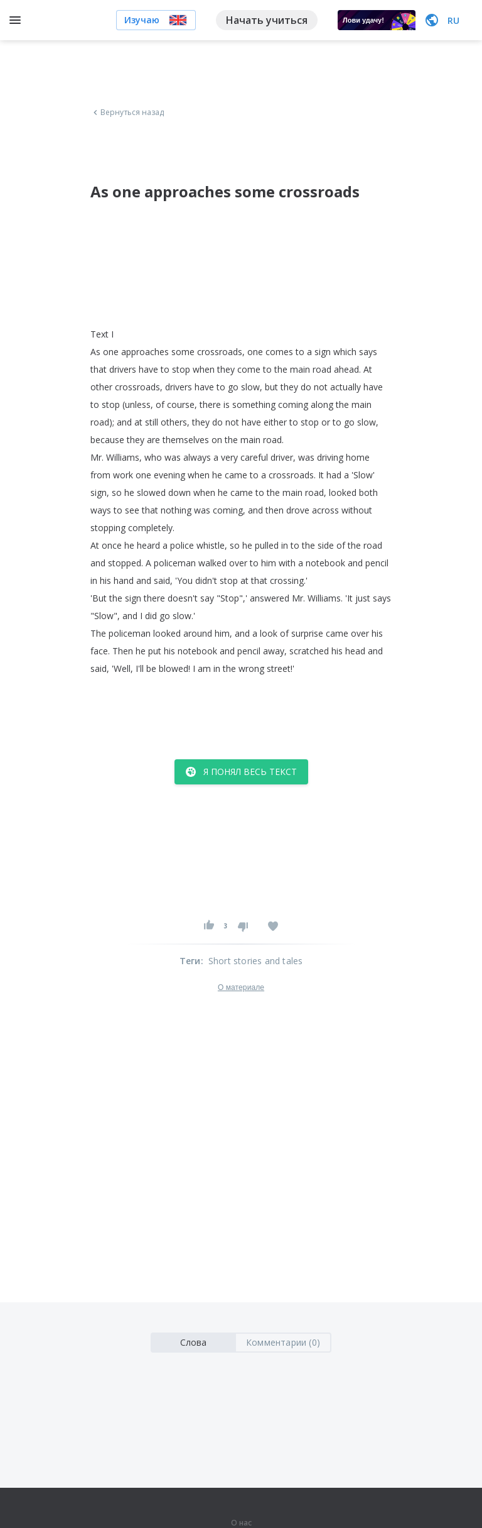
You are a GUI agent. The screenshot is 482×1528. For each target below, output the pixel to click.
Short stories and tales (255, 961)
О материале (241, 987)
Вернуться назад (127, 112)
